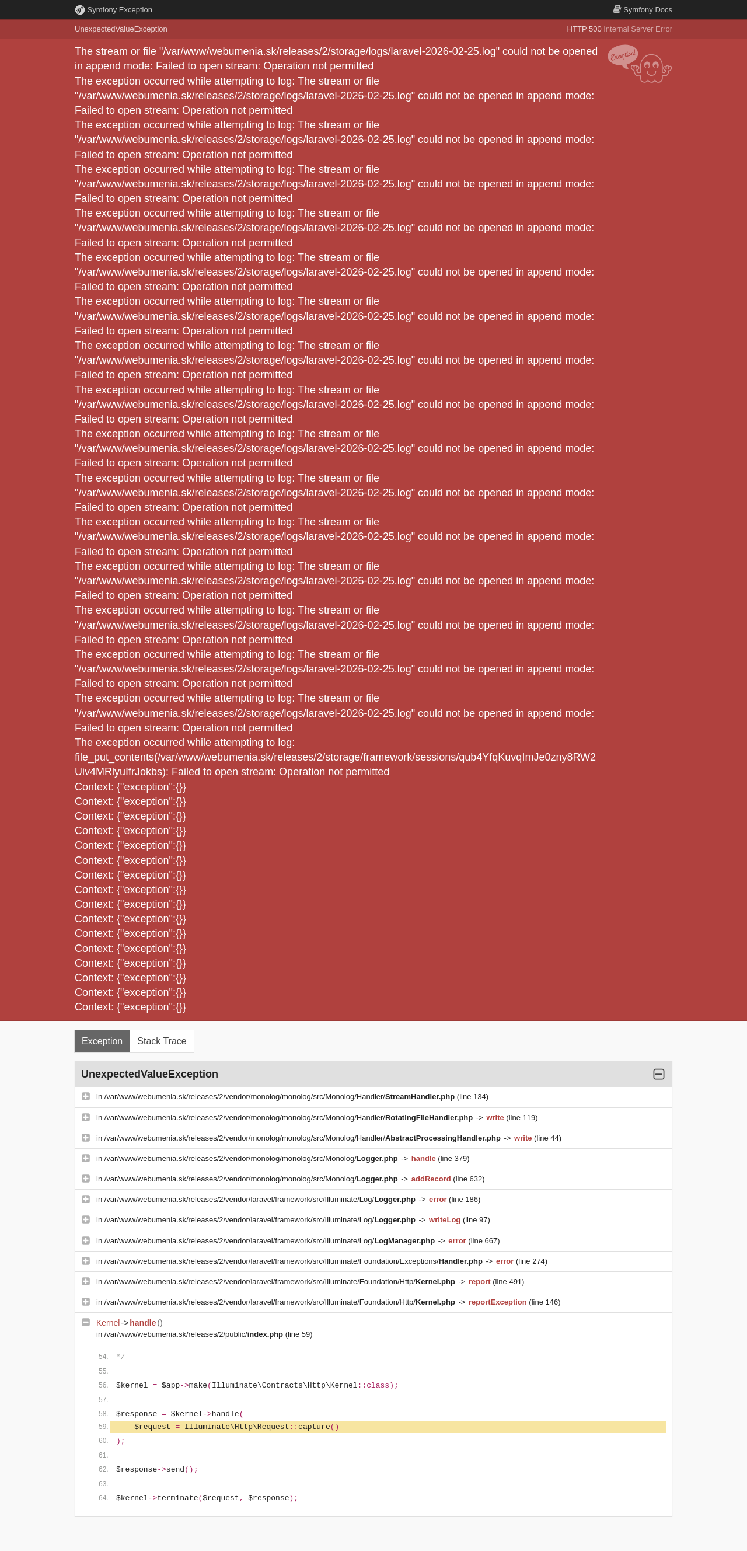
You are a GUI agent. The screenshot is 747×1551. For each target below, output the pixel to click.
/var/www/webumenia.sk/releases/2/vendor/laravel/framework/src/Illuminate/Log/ (261, 1199)
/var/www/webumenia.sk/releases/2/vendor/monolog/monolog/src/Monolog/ (252, 1158)
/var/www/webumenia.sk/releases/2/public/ (194, 1334)
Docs (642, 9)
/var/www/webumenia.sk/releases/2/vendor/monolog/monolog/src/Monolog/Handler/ (280, 1096)
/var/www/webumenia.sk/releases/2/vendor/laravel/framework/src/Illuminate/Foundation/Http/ (281, 1281)
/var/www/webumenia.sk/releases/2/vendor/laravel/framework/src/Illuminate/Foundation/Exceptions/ (294, 1261)
